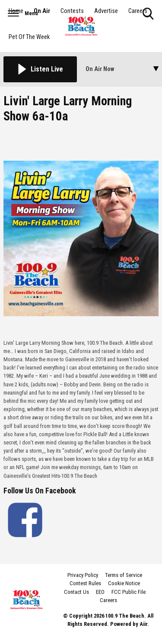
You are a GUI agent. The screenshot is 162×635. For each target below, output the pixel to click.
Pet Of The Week (29, 37)
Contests (72, 11)
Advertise (106, 11)
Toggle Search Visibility (149, 14)
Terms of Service (123, 575)
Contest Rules (85, 583)
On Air (42, 11)
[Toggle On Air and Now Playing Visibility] (122, 69)
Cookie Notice (124, 583)
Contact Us (76, 592)
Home (16, 11)
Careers (137, 11)
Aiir (143, 624)
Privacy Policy (82, 575)
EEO (100, 592)
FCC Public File (128, 592)
